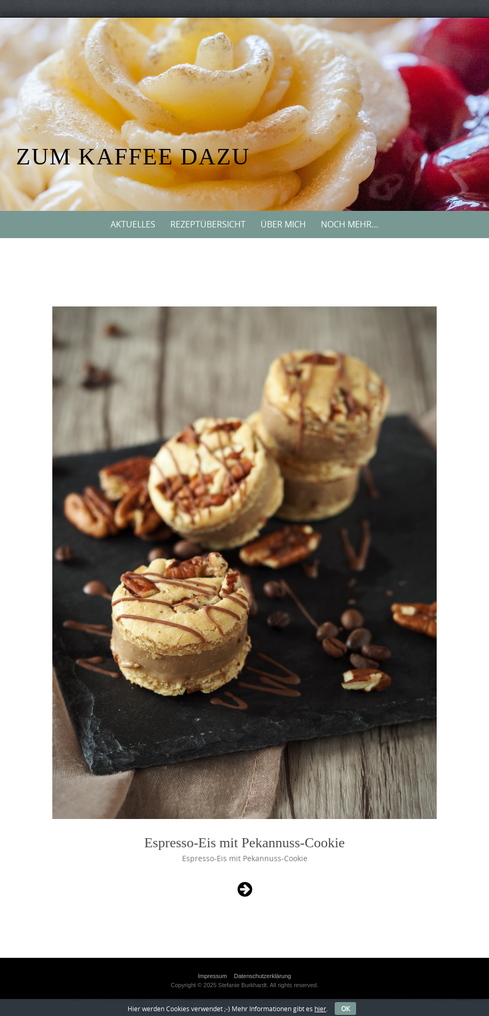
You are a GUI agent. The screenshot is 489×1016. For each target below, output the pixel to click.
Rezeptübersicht (208, 224)
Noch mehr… (349, 224)
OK (345, 1008)
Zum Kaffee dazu (133, 157)
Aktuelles (133, 224)
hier (320, 1008)
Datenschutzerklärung (262, 976)
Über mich (283, 224)
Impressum (212, 976)
